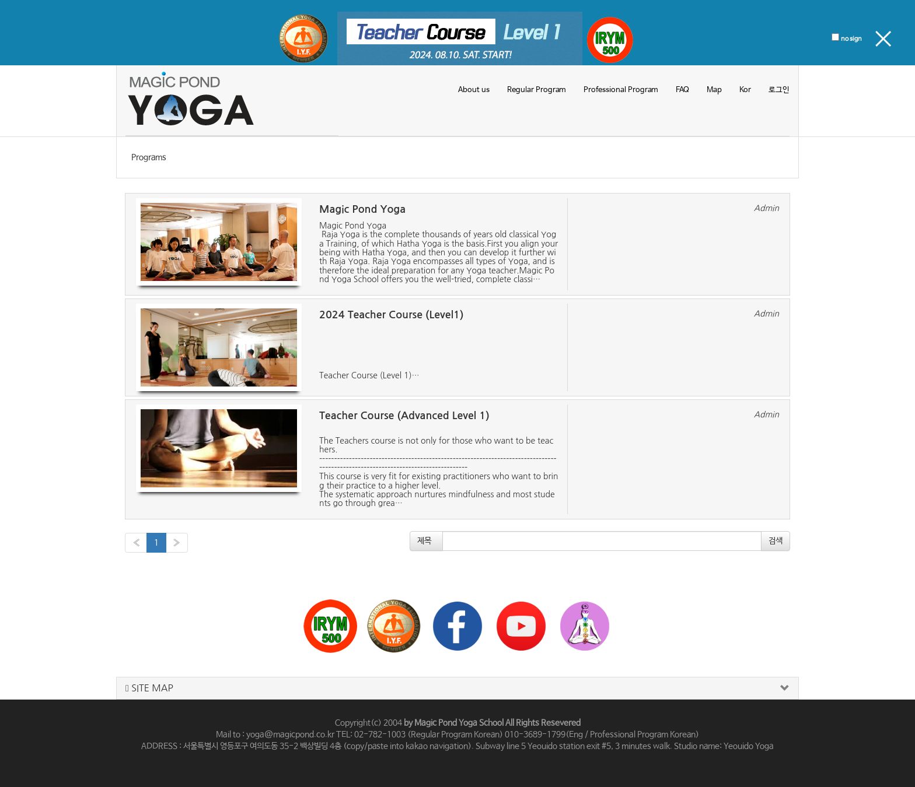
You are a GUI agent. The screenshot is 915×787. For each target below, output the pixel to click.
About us (474, 90)
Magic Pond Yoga (362, 209)
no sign (851, 39)
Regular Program (536, 90)
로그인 (779, 90)
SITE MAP (149, 688)
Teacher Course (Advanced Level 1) (404, 415)
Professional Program (621, 90)
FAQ (682, 90)
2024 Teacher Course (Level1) (391, 315)
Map (714, 90)
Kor (745, 90)
